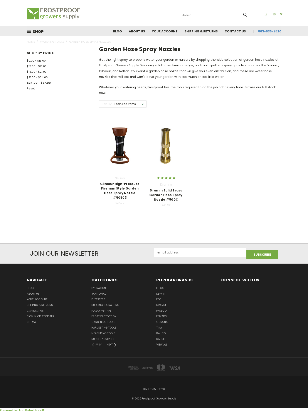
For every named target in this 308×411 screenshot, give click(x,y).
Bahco (161, 331)
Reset (31, 88)
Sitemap (32, 320)
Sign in (32, 314)
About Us (137, 31)
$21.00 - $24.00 (37, 77)
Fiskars (161, 314)
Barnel (161, 337)
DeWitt (161, 292)
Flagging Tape (101, 309)
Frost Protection (103, 314)
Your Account (165, 31)
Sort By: (107, 104)
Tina (159, 326)
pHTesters (98, 297)
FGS (159, 297)
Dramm (161, 303)
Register (48, 314)
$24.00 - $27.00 (39, 83)
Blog (117, 31)
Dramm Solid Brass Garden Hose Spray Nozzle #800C (165, 195)
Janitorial (98, 292)
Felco (160, 286)
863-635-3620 (269, 31)
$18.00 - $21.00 (37, 72)
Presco (161, 309)
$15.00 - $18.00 (37, 66)
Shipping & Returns (201, 31)
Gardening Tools (103, 320)
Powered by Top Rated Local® (22, 408)
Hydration (98, 286)
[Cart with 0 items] (280, 14)
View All (161, 343)
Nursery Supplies (102, 337)
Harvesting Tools (103, 326)
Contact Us (235, 31)
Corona (162, 320)
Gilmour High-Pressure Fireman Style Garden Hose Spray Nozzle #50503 (120, 191)
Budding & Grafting (105, 303)
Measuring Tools (103, 331)
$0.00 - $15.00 (36, 61)
